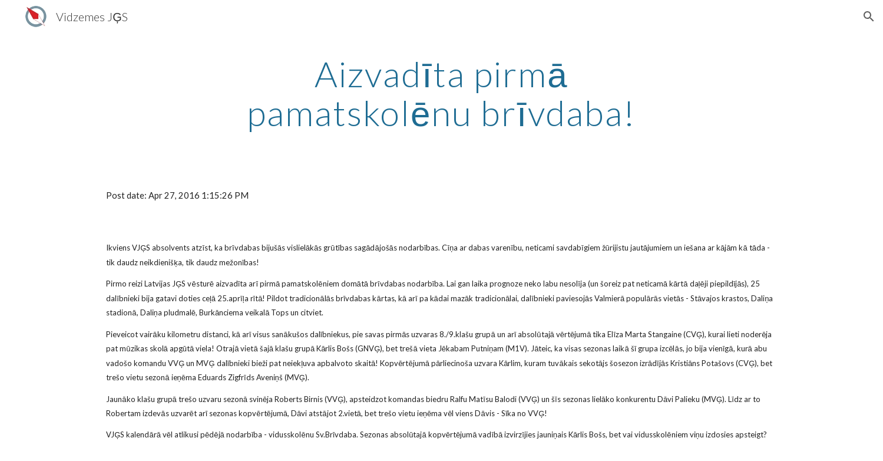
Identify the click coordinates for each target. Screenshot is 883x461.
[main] (442, 93)
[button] (869, 16)
